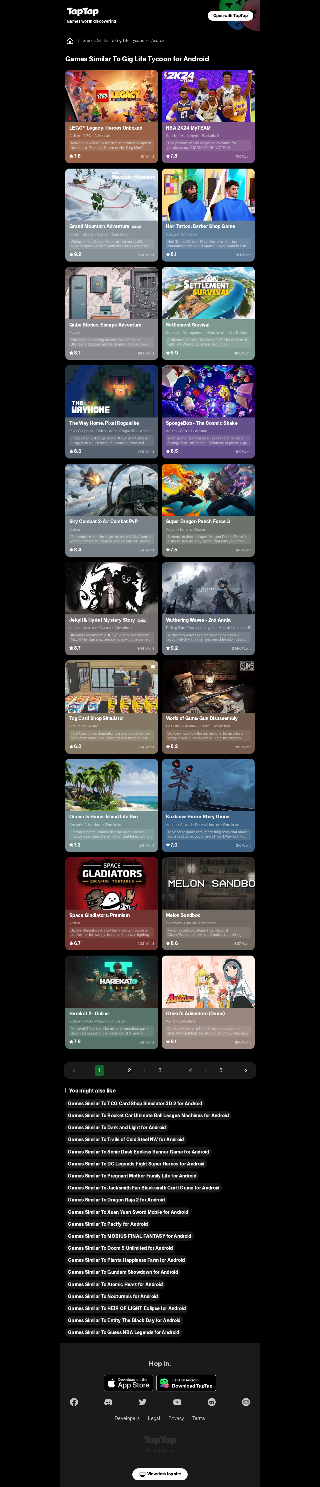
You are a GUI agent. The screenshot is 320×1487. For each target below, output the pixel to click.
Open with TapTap (230, 15)
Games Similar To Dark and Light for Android (117, 1127)
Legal (154, 1418)
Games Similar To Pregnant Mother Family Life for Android (132, 1175)
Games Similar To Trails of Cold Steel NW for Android (126, 1139)
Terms (198, 1418)
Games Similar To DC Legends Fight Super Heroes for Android (136, 1163)
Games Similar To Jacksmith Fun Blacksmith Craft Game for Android (143, 1187)
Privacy (176, 1418)
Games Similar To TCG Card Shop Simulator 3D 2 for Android (135, 1103)
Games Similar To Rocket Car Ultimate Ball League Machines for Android (148, 1115)
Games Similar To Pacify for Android (108, 1224)
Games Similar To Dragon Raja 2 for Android (116, 1199)
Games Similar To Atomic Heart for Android (115, 1284)
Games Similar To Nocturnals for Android (113, 1296)
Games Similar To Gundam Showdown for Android (123, 1272)
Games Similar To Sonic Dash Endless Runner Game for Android (138, 1151)
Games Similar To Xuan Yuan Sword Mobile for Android (128, 1212)
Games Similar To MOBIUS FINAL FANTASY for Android (129, 1236)
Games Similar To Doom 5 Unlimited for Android (120, 1248)
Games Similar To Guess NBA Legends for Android (123, 1332)
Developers (127, 1418)
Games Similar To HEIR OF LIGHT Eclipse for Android (127, 1308)
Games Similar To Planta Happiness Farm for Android (126, 1260)
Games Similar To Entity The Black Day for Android (124, 1320)
